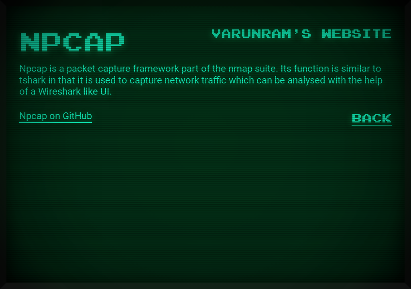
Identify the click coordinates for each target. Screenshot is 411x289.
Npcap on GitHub (55, 116)
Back (372, 117)
